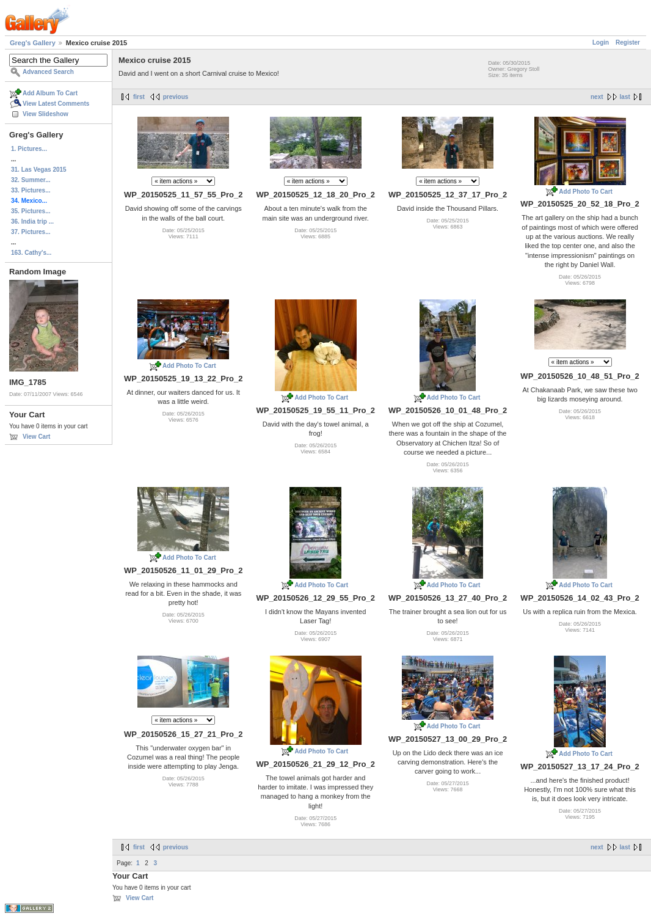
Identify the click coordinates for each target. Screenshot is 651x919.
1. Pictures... (29, 148)
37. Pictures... (30, 232)
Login (600, 42)
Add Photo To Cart (586, 191)
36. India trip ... (32, 221)
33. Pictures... (30, 190)
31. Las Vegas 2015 (39, 169)
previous (176, 96)
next (597, 96)
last (625, 96)
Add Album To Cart (50, 93)
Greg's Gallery (33, 42)
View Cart (36, 436)
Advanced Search (48, 71)
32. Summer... (30, 180)
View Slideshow (45, 114)
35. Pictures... (30, 211)
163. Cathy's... (31, 252)
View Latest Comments (56, 103)
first (139, 96)
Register (628, 42)
